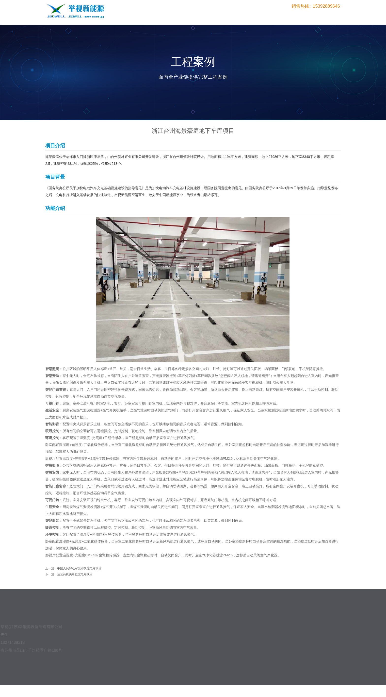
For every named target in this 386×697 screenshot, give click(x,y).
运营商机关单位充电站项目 (75, 574)
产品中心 (239, 15)
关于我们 (328, 15)
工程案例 (262, 15)
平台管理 (284, 15)
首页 (218, 15)
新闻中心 (306, 15)
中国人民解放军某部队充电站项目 (79, 568)
